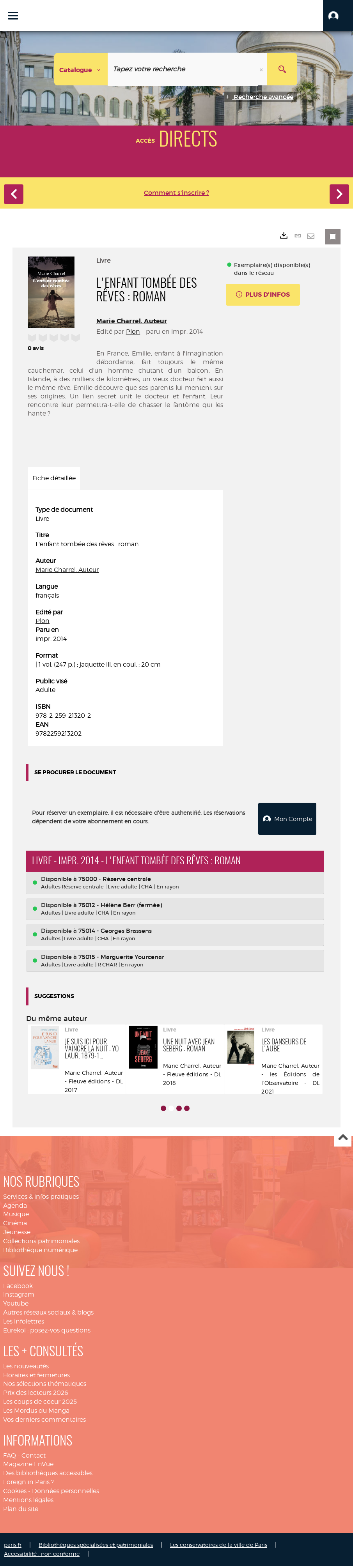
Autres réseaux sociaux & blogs (48, 1312)
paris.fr (12, 1544)
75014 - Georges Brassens (115, 930)
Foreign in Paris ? (28, 1481)
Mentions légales (28, 1499)
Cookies (15, 1490)
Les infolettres (23, 1321)
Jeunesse (16, 1231)
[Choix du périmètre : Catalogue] (81, 69)
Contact (33, 1455)
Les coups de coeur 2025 (40, 1401)
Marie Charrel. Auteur (131, 321)
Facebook (18, 1285)
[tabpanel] (125, 622)
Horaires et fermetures (36, 1374)
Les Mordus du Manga (36, 1410)
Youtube (15, 1303)
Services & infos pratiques (41, 1196)
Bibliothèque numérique (40, 1249)
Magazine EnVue (28, 1463)
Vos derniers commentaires (44, 1419)
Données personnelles (65, 1490)
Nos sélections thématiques (44, 1383)
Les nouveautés (26, 1366)
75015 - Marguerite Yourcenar (121, 956)
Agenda (15, 1205)
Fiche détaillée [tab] (54, 478)
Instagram (18, 1294)
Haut (342, 1137)
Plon (133, 331)
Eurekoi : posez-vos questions (46, 1330)
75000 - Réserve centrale (114, 878)
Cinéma (15, 1222)
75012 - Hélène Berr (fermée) (120, 904)
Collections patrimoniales (41, 1240)
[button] (338, 15)
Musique (16, 1213)
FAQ (9, 1455)
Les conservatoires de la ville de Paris (218, 1544)
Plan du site (20, 1508)
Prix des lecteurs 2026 (35, 1392)
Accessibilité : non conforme (42, 1553)
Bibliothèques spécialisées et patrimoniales (96, 1544)
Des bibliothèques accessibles (47, 1472)
